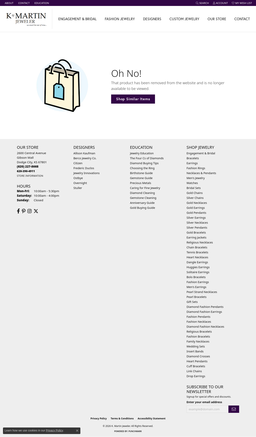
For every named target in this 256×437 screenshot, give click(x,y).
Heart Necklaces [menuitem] (197, 257)
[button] (202, 3)
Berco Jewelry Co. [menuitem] (84, 158)
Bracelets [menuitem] (193, 158)
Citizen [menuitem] (78, 163)
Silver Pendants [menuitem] (197, 227)
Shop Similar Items (133, 98)
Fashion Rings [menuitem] (196, 168)
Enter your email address (204, 402)
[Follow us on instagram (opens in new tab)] (29, 211)
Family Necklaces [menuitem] (198, 341)
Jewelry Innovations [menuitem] (86, 173)
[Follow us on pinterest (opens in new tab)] (23, 211)
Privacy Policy (98, 418)
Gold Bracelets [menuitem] (196, 232)
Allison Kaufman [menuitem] (84, 153)
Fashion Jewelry (120, 19)
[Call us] (26, 171)
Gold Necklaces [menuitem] (197, 203)
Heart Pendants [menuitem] (197, 361)
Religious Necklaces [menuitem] (200, 242)
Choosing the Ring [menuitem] (142, 168)
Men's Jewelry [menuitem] (196, 178)
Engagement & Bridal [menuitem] (201, 153)
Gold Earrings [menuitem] (196, 208)
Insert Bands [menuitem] (195, 351)
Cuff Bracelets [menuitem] (196, 366)
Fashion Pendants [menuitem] (198, 317)
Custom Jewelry (184, 19)
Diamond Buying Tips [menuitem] (144, 163)
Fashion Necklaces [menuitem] (199, 321)
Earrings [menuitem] (192, 163)
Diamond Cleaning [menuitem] (142, 193)
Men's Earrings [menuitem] (196, 287)
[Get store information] (30, 175)
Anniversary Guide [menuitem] (142, 203)
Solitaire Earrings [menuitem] (198, 272)
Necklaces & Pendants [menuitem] (201, 173)
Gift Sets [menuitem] (192, 302)
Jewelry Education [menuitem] (142, 153)
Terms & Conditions (122, 418)
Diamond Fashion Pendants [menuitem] (205, 307)
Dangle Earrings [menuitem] (197, 262)
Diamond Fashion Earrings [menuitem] (204, 312)
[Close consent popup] (77, 430)
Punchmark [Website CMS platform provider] (135, 431)
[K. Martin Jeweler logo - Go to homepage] (26, 19)
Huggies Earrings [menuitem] (198, 267)
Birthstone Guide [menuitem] (141, 173)
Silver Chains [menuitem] (195, 198)
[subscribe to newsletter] (233, 409)
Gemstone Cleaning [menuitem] (143, 198)
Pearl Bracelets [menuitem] (196, 297)
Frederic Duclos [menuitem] (83, 168)
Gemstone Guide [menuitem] (141, 178)
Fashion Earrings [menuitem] (198, 282)
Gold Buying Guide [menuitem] (142, 208)
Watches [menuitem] (192, 183)
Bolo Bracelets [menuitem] (196, 277)
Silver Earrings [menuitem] (196, 217)
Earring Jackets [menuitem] (196, 237)
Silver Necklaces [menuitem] (197, 222)
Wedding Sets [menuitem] (196, 346)
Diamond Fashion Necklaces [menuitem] (205, 326)
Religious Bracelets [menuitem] (199, 331)
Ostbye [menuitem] (78, 178)
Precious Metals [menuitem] (140, 183)
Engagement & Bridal (77, 19)
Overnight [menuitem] (80, 183)
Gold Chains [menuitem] (195, 193)
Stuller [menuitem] (77, 188)
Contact (242, 19)
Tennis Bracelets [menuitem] (197, 252)
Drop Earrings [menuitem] (196, 376)
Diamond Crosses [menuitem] (198, 356)
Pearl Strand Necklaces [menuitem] (202, 292)
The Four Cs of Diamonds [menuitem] (147, 158)
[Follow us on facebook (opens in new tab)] (18, 211)
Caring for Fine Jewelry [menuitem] (145, 188)
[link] (8, 3)
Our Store (217, 19)
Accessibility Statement (152, 418)
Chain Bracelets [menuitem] (197, 247)
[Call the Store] (27, 166)
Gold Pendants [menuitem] (196, 213)
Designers (152, 19)
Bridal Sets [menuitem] (194, 188)
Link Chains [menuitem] (194, 371)
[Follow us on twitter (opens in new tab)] (36, 211)
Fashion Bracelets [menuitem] (198, 336)
